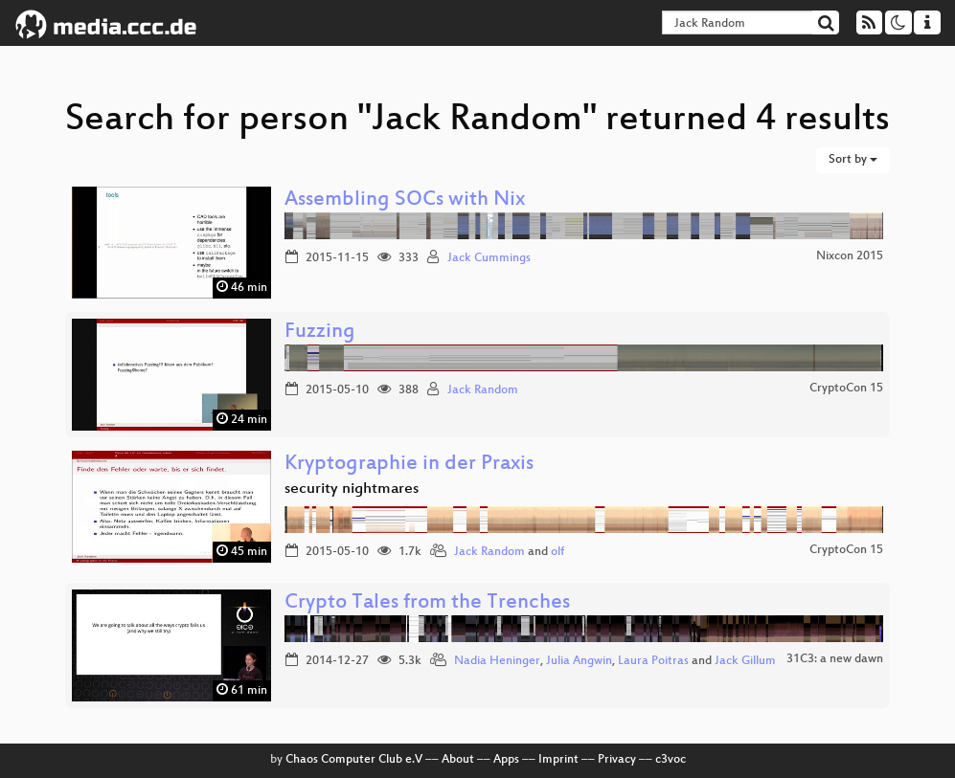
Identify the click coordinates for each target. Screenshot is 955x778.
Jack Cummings (489, 258)
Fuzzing (319, 333)
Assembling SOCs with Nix (404, 200)
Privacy (617, 760)
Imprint (558, 760)
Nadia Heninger (497, 661)
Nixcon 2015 (849, 256)
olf (557, 552)
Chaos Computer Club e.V (353, 760)
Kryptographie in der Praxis (409, 465)
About (458, 760)
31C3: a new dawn (834, 659)
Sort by (853, 160)
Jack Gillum (745, 661)
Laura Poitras (653, 661)
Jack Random (482, 390)
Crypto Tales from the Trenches (427, 603)
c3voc (670, 760)
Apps (506, 760)
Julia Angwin (579, 661)
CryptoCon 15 (846, 388)
